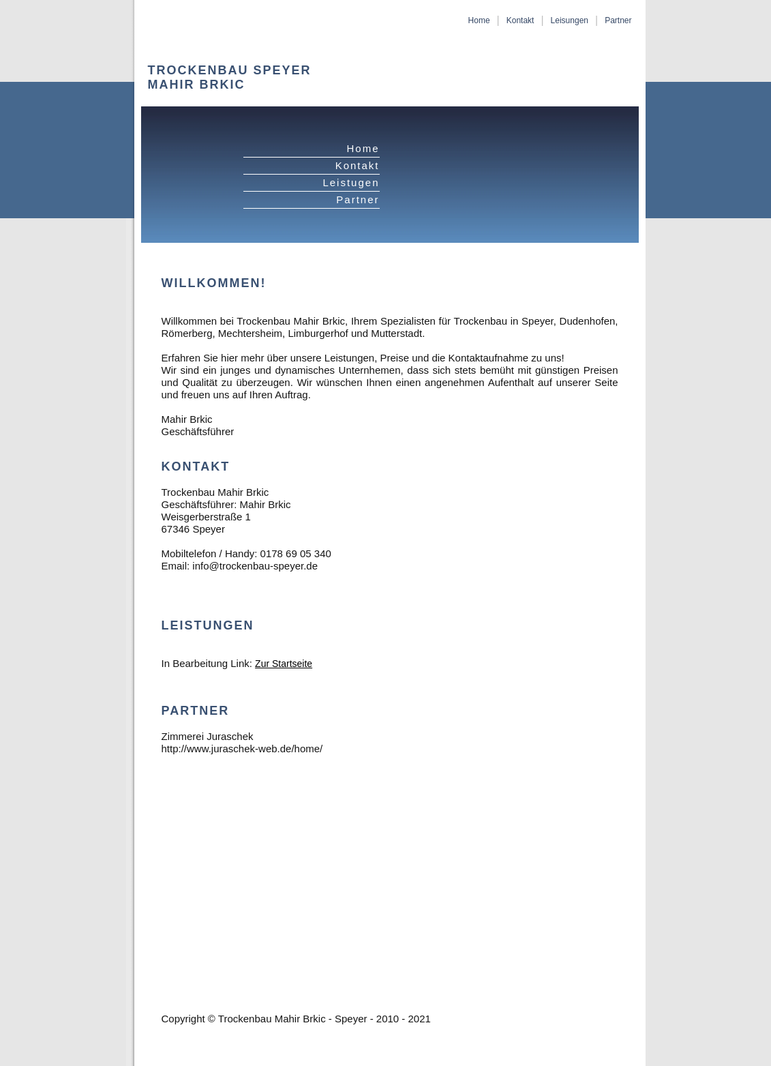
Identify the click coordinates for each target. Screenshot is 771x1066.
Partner (618, 20)
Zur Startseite (283, 663)
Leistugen (350, 182)
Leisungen (569, 20)
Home (479, 20)
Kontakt (520, 20)
